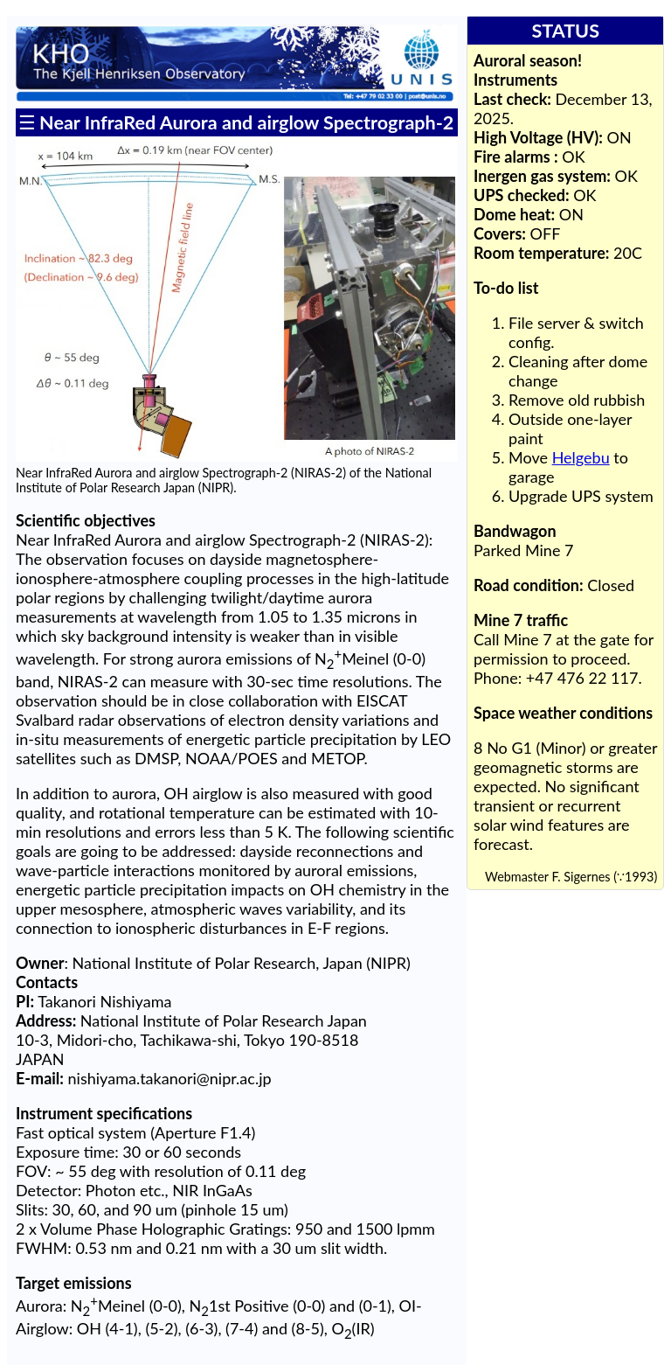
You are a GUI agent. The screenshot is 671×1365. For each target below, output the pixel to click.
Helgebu (581, 457)
